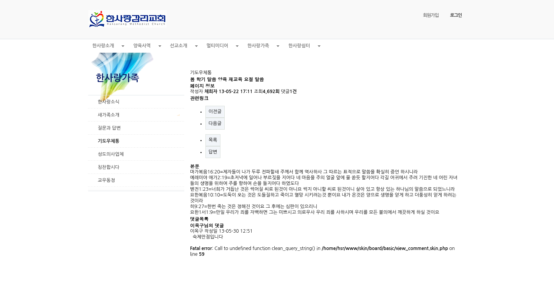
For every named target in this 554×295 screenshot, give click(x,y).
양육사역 (141, 45)
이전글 (215, 111)
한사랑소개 (103, 45)
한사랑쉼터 (299, 45)
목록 (213, 140)
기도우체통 (108, 141)
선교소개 (178, 45)
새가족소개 (108, 115)
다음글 (215, 123)
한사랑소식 (108, 102)
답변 (213, 152)
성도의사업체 (111, 154)
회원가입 (430, 15)
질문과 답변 (109, 128)
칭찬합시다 (108, 167)
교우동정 (106, 180)
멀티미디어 (217, 45)
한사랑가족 (258, 45)
